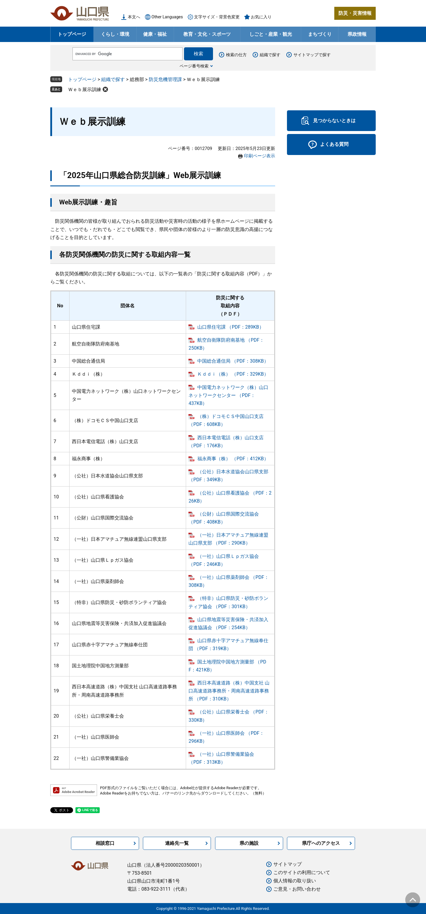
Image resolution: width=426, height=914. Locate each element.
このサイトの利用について (301, 872)
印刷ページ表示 (259, 156)
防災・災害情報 (355, 13)
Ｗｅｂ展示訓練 (84, 89)
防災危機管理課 (165, 79)
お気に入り (261, 16)
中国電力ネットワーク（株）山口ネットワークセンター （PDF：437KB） (228, 395)
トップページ (72, 34)
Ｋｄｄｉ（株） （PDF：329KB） (232, 374)
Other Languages (167, 16)
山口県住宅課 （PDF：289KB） (230, 327)
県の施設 (249, 843)
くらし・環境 (115, 34)
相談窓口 (105, 843)
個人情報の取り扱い (294, 881)
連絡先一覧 (177, 843)
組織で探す (270, 54)
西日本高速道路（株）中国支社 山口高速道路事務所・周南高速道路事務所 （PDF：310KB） (229, 691)
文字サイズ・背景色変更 (217, 16)
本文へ (134, 16)
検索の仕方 (236, 54)
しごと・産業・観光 (270, 34)
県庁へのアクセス (321, 843)
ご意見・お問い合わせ (297, 889)
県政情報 (357, 34)
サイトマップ (287, 864)
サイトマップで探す (312, 54)
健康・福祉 (155, 34)
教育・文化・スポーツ (207, 34)
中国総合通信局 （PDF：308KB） (232, 361)
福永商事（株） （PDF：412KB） (232, 458)
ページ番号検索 (194, 66)
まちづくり (320, 34)
